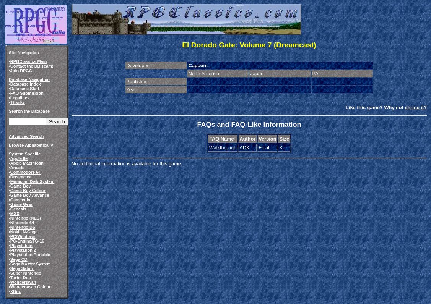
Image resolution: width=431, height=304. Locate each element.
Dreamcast (21, 177)
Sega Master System (30, 264)
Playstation (21, 245)
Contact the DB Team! (32, 66)
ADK (244, 147)
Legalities (19, 97)
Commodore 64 (25, 172)
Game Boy (20, 186)
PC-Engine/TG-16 (27, 241)
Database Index (25, 84)
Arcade (17, 167)
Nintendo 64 (22, 222)
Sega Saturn (22, 268)
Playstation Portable (30, 254)
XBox (15, 291)
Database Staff (24, 88)
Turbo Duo (20, 277)
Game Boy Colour (28, 190)
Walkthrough (222, 147)
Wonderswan (23, 282)
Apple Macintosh (27, 163)
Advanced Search (26, 136)
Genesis (18, 209)
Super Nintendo (25, 273)
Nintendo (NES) (25, 218)
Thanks (17, 102)
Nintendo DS (22, 227)
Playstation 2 (23, 250)
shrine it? (416, 107)
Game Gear (21, 204)
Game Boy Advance (29, 195)
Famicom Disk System (32, 181)
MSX (15, 213)
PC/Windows (23, 236)
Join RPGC (21, 70)
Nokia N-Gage (23, 232)
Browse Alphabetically (31, 145)
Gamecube (21, 199)
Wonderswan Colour (30, 287)
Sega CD (19, 259)
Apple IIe (19, 158)
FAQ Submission (27, 93)
